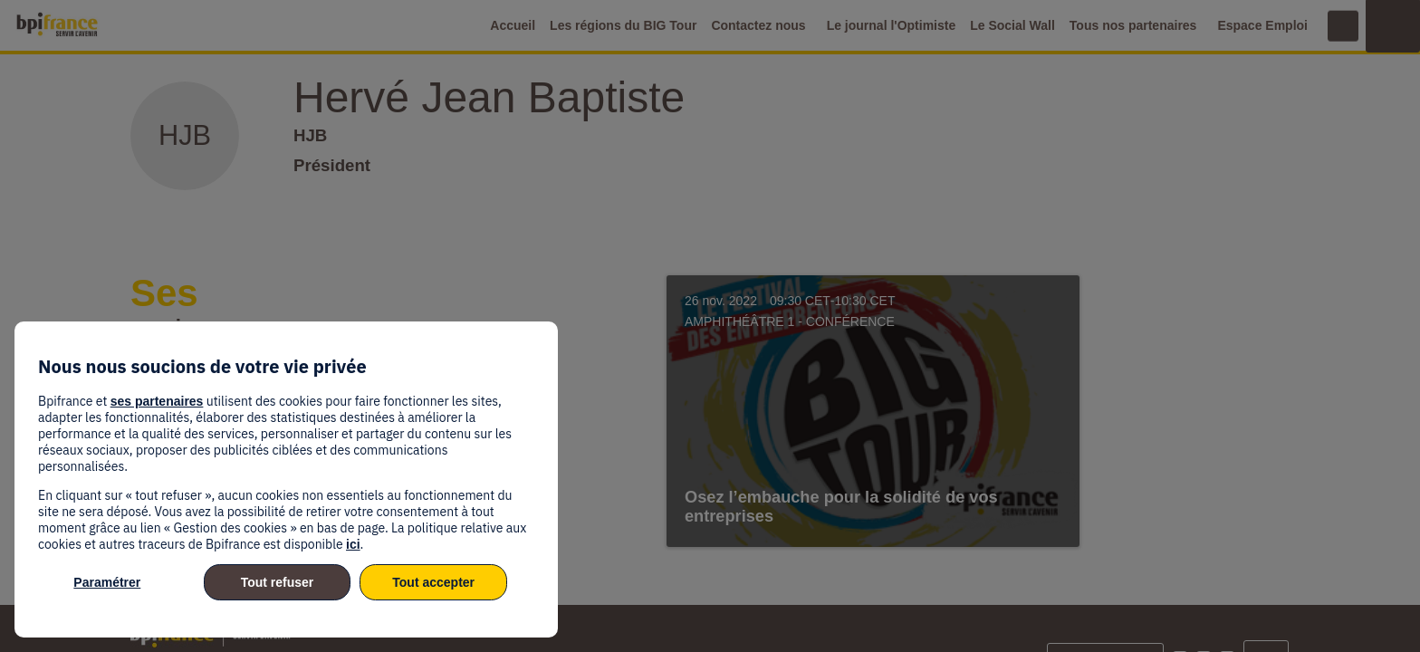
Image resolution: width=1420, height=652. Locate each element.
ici (353, 544)
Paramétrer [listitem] (106, 582)
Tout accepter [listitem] (433, 582)
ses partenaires (157, 401)
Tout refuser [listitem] (277, 582)
